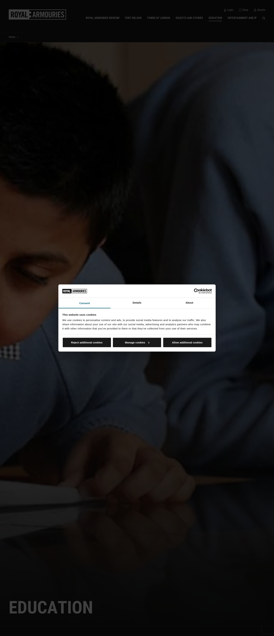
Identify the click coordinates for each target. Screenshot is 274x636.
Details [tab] (137, 302)
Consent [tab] (84, 303)
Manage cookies (137, 342)
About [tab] (189, 302)
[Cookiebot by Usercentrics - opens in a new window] (196, 291)
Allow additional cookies (187, 342)
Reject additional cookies (86, 342)
